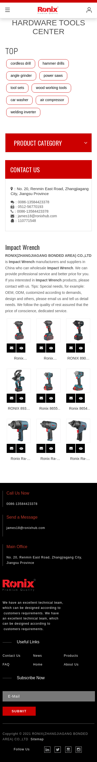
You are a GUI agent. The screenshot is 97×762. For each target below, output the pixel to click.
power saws (53, 75)
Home (37, 664)
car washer (19, 100)
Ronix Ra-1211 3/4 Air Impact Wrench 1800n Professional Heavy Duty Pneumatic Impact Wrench (19, 459)
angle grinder (21, 75)
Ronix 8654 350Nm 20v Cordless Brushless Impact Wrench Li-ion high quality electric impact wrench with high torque (78, 409)
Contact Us (11, 656)
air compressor (52, 100)
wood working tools (51, 88)
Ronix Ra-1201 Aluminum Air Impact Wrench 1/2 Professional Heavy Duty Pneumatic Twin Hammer (78, 459)
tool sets (17, 88)
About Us (71, 664)
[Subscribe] (19, 711)
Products (71, 656)
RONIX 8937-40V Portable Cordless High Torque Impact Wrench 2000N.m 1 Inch (18, 409)
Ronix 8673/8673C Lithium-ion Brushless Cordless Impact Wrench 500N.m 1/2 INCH (48, 359)
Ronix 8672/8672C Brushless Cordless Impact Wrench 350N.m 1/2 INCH (18, 359)
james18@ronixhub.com (37, 216)
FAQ (6, 664)
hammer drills (53, 63)
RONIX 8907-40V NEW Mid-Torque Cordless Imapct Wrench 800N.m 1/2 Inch (78, 359)
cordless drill (21, 63)
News (37, 656)
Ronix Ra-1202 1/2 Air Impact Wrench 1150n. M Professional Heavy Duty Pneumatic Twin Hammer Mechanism (48, 459)
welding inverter (23, 112)
